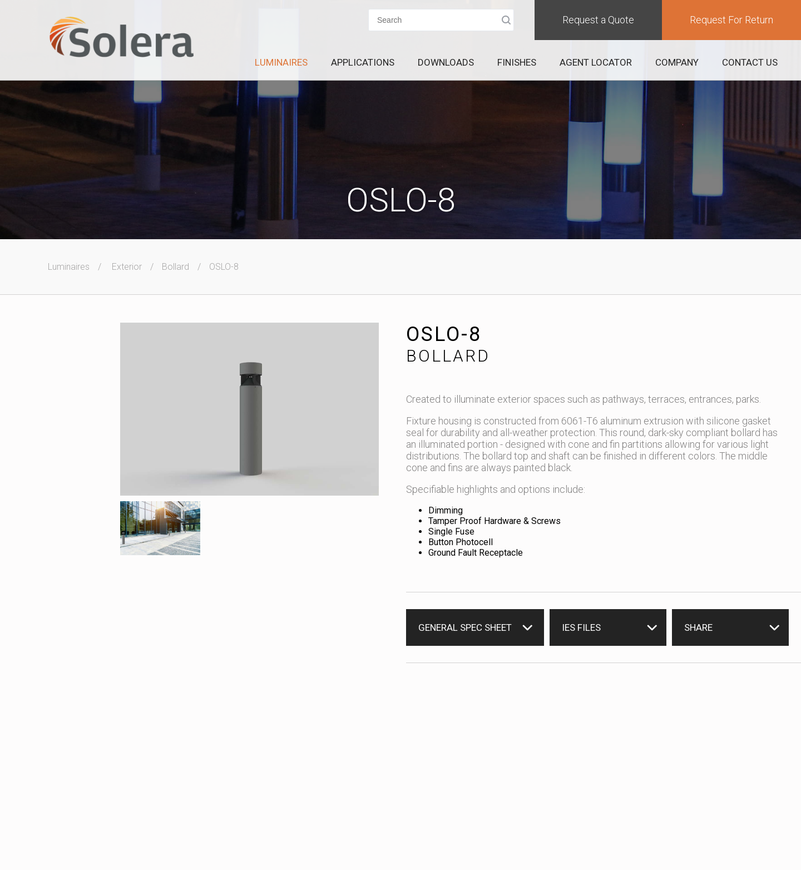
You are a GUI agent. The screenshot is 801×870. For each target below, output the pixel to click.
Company (677, 62)
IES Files (581, 627)
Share (698, 627)
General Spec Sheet (465, 627)
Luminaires (281, 62)
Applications (362, 62)
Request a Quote (598, 20)
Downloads (446, 62)
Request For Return (731, 20)
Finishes (516, 62)
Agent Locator (596, 62)
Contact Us (750, 62)
